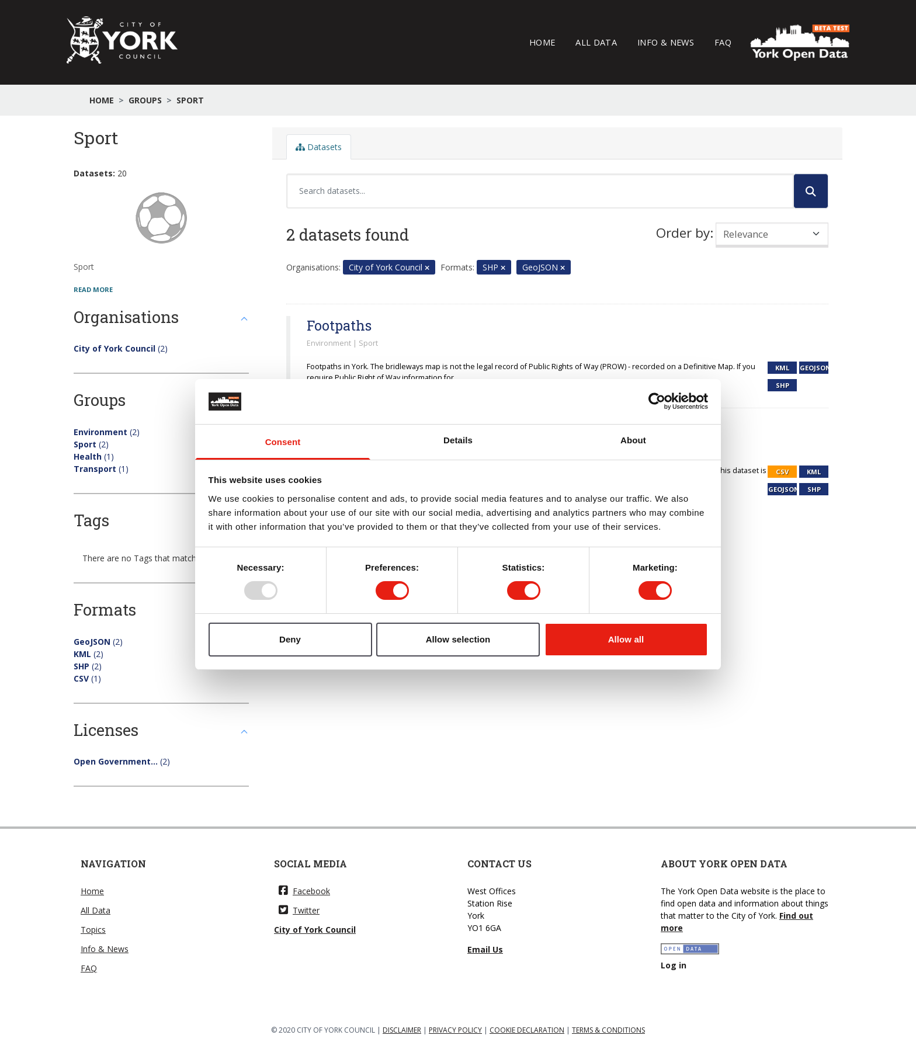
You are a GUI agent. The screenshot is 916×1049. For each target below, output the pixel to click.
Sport (190, 100)
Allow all (626, 639)
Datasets (319, 146)
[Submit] (810, 191)
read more (93, 289)
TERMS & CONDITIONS (608, 1030)
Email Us (485, 949)
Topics (93, 929)
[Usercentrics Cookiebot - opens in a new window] (657, 401)
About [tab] (633, 440)
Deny (290, 639)
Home (542, 42)
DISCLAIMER (402, 1030)
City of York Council (315, 929)
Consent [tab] (283, 442)
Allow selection (458, 639)
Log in (673, 965)
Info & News (665, 42)
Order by (683, 233)
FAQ (722, 42)
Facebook (304, 891)
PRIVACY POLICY (455, 1030)
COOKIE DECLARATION (527, 1030)
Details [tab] (458, 440)
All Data (596, 42)
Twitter (299, 910)
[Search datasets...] (540, 191)
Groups (145, 100)
